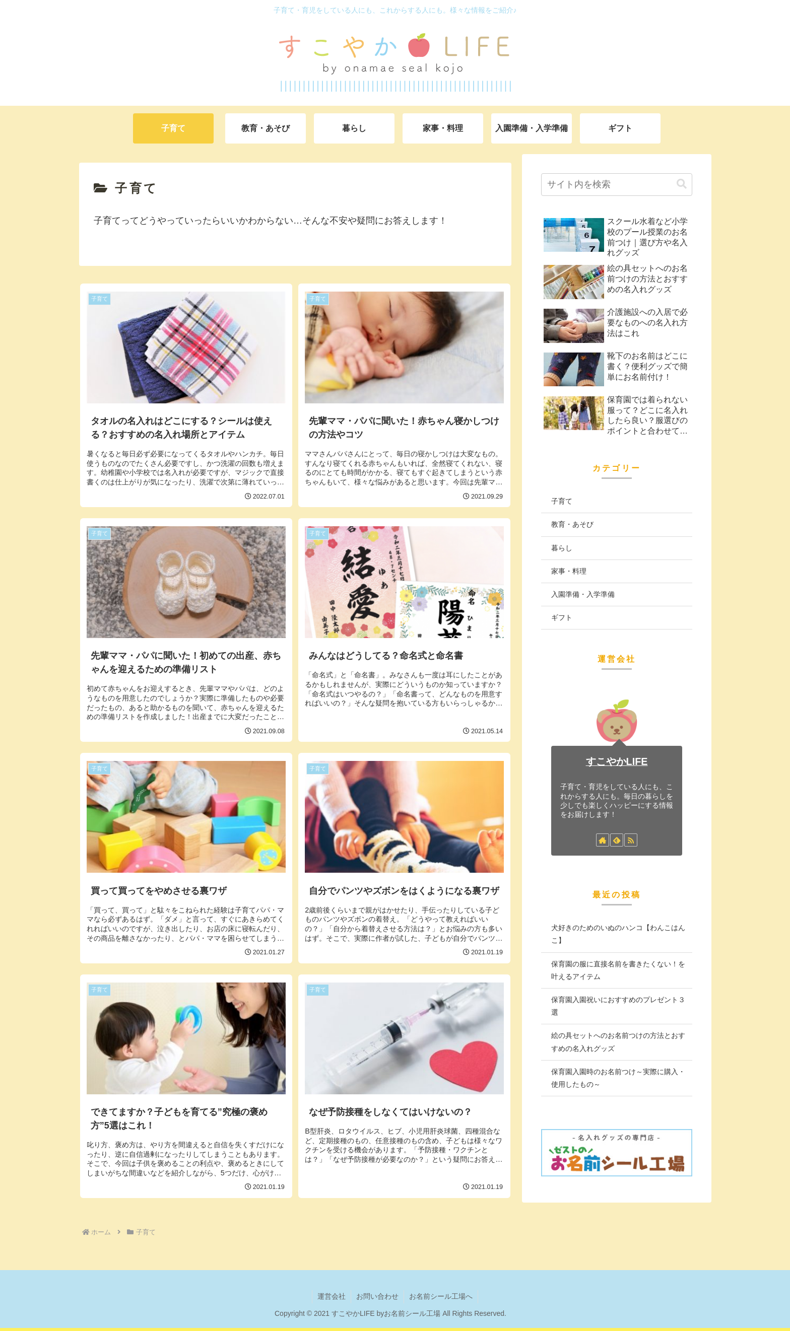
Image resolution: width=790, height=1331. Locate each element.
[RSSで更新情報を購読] (630, 840)
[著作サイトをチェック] (602, 840)
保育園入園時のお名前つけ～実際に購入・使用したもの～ (618, 1078)
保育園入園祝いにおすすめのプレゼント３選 (618, 1006)
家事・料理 (568, 571)
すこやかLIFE (617, 761)
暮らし (561, 548)
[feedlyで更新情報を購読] (616, 840)
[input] (616, 184)
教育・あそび (572, 524)
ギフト (561, 617)
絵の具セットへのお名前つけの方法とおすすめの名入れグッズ (618, 1041)
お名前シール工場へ (441, 1296)
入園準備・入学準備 (583, 594)
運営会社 (331, 1296)
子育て (561, 501)
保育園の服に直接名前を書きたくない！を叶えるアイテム (618, 970)
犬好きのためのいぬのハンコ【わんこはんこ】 (618, 934)
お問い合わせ (377, 1296)
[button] (682, 184)
